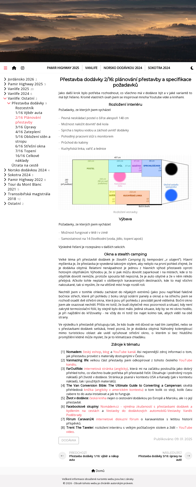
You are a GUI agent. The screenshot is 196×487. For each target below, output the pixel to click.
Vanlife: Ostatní (22, 98)
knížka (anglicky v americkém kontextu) (113, 390)
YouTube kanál (124, 352)
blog (106, 352)
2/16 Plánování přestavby (28, 119)
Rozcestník (24, 107)
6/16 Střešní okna (30, 146)
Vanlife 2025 (20, 88)
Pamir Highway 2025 (63, 68)
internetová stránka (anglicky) (106, 369)
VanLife (91, 68)
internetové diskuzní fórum (117, 419)
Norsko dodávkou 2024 (123, 68)
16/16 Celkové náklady (27, 158)
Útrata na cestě (24, 165)
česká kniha (97, 398)
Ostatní (16, 203)
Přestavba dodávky (29, 103)
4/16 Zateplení (27, 131)
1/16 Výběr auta (28, 112)
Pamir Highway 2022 (27, 179)
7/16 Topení (25, 150)
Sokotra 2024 (159, 68)
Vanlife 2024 (20, 93)
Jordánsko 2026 (22, 79)
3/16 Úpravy (25, 126)
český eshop (92, 352)
